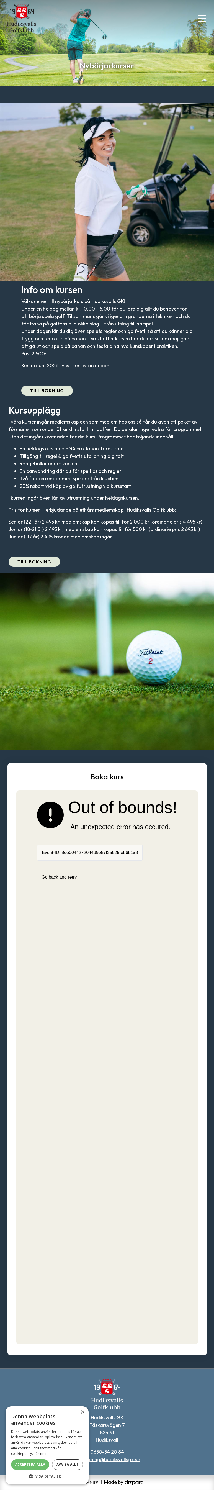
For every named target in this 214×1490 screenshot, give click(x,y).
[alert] (47, 1445)
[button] (47, 1476)
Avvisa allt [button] (67, 1464)
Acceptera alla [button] (30, 1464)
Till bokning (47, 390)
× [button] (82, 1412)
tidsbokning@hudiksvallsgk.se (107, 1459)
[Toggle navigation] (202, 18)
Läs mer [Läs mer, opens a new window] (40, 1453)
